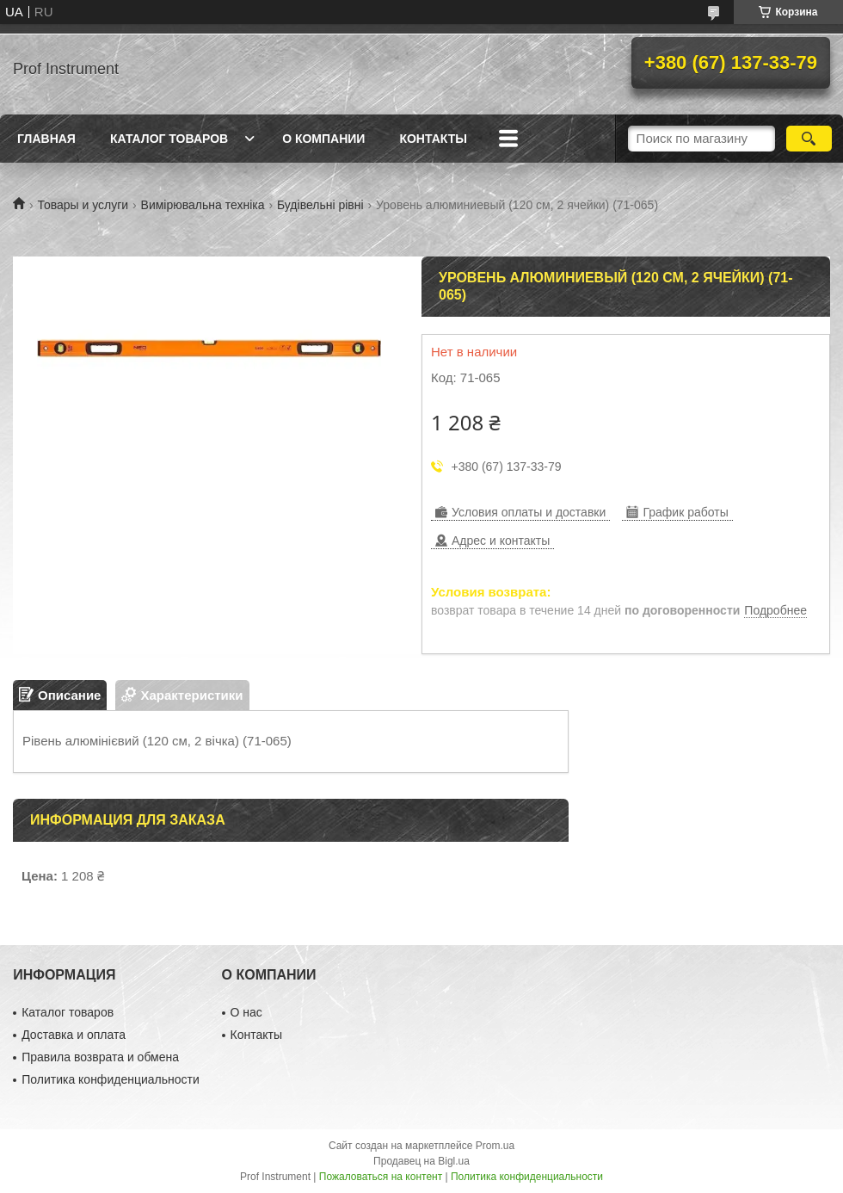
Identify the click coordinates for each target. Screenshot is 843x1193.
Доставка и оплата (74, 1035)
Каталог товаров (169, 138)
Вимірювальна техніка (203, 205)
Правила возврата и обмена (100, 1057)
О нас (246, 1012)
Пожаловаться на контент (380, 1177)
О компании (323, 138)
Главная (46, 138)
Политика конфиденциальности (111, 1079)
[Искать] (809, 138)
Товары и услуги (82, 205)
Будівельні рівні (320, 205)
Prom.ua (495, 1146)
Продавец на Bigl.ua (421, 1161)
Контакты (432, 138)
